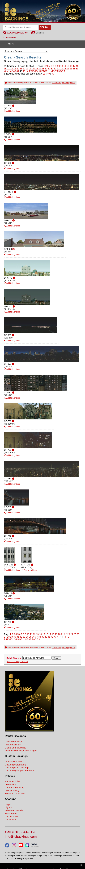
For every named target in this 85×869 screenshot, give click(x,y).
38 (74, 68)
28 (43, 68)
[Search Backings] (20, 27)
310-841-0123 (9, 37)
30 (49, 68)
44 (18, 71)
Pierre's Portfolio (13, 761)
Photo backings (13, 744)
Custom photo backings (17, 767)
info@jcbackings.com (21, 836)
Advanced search (14, 810)
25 (33, 68)
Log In (8, 804)
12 (68, 66)
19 (14, 68)
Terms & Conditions (15, 793)
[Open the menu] (42, 44)
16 (5, 68)
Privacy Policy (12, 790)
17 (8, 68)
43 (14, 71)
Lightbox (40, 33)
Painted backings (13, 741)
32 (55, 68)
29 (46, 68)
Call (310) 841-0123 (20, 832)
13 (71, 66)
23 (27, 68)
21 (21, 68)
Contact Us (10, 819)
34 (61, 68)
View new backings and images (21, 750)
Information (10, 784)
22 (24, 68)
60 (52, 73)
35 (64, 68)
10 (61, 66)
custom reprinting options (63, 82)
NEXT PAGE (58, 71)
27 (39, 68)
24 (30, 68)
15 (77, 66)
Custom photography (15, 764)
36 (67, 68)
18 (11, 68)
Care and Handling (14, 787)
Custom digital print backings (19, 770)
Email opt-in (11, 813)
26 (36, 68)
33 (58, 68)
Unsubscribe (11, 816)
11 (65, 66)
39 (77, 68)
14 (74, 66)
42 (11, 71)
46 (24, 71)
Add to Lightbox (12, 111)
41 (8, 71)
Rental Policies (12, 781)
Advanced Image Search (17, 661)
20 (18, 68)
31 (52, 68)
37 (71, 68)
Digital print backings (15, 747)
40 (5, 71)
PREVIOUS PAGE (37, 71)
